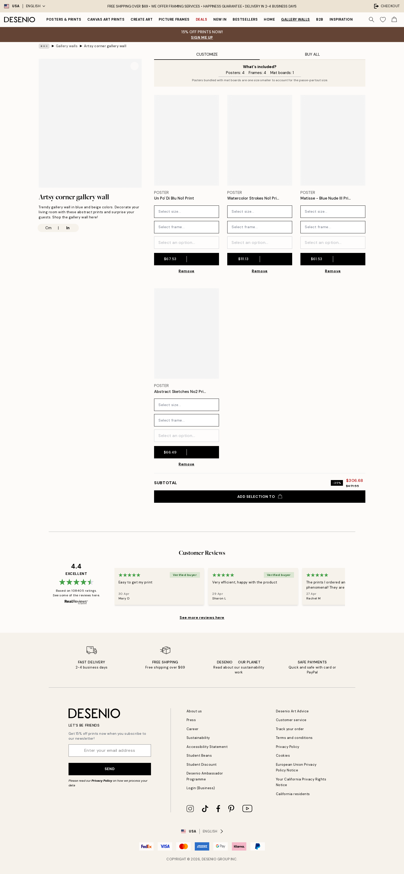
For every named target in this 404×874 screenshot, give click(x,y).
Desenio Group (216, 859)
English (35, 6)
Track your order (290, 729)
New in (219, 19)
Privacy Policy (101, 781)
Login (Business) (201, 788)
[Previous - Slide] (108, 586)
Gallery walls (295, 19)
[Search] (371, 19)
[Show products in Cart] (394, 19)
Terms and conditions (294, 738)
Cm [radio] (48, 227)
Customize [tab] (207, 54)
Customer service (291, 720)
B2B (319, 19)
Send (110, 768)
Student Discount (202, 764)
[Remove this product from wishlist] (216, 198)
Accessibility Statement (207, 747)
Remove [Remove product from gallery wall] (186, 271)
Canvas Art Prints (105, 19)
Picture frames (174, 19)
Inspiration (341, 19)
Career (193, 729)
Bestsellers (245, 19)
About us (194, 711)
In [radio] (68, 227)
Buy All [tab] (312, 54)
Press (191, 720)
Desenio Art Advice (292, 711)
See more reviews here (202, 617)
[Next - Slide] (351, 586)
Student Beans (199, 755)
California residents (293, 794)
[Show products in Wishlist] (383, 19)
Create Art (142, 19)
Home (269, 19)
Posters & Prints (63, 19)
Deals (201, 19)
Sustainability (198, 738)
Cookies (283, 755)
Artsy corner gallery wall (105, 46)
